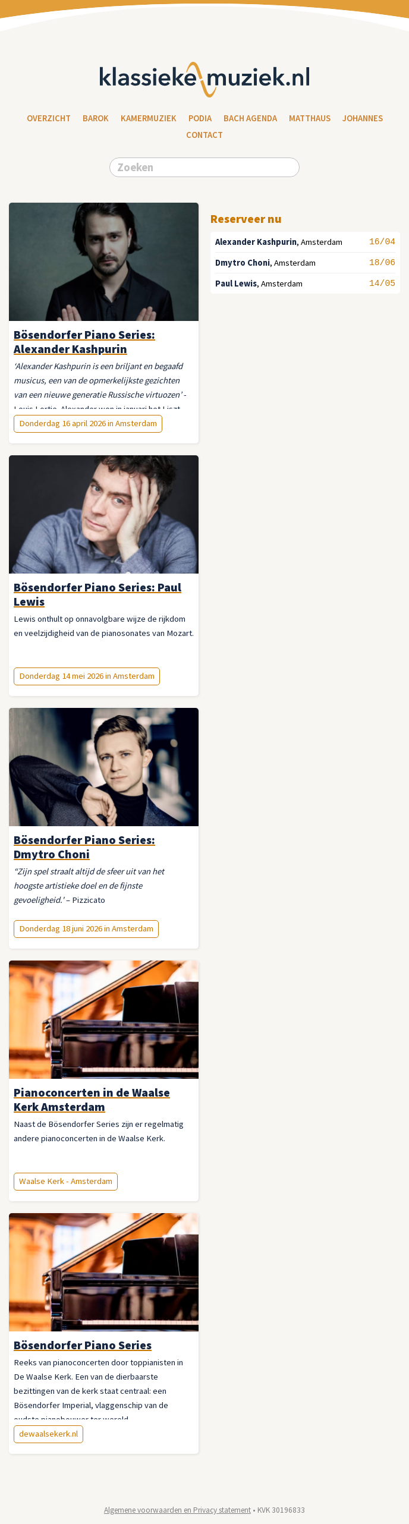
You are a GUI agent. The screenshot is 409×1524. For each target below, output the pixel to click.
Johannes (362, 118)
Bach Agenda (250, 118)
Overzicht (49, 118)
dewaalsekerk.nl (48, 1433)
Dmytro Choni (242, 262)
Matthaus (310, 118)
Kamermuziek (149, 118)
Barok (96, 118)
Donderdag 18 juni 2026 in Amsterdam (86, 928)
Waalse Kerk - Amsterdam (65, 1181)
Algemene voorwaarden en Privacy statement (177, 1510)
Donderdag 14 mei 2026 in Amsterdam (87, 675)
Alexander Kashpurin (256, 242)
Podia (200, 118)
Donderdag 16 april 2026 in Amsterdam (88, 423)
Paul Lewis (236, 283)
